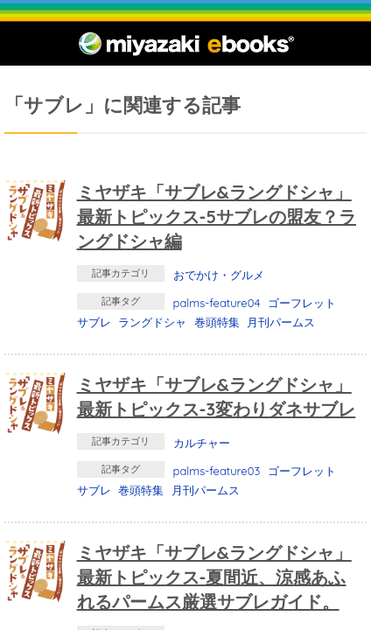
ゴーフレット (302, 303)
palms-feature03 (217, 471)
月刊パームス (281, 322)
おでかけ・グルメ (218, 275)
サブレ (94, 322)
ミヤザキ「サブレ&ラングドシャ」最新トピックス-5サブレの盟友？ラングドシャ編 (216, 216)
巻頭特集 (217, 322)
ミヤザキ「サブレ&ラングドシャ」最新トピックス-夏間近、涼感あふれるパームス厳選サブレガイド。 (214, 577)
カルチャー (201, 443)
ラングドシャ (152, 322)
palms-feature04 (217, 303)
